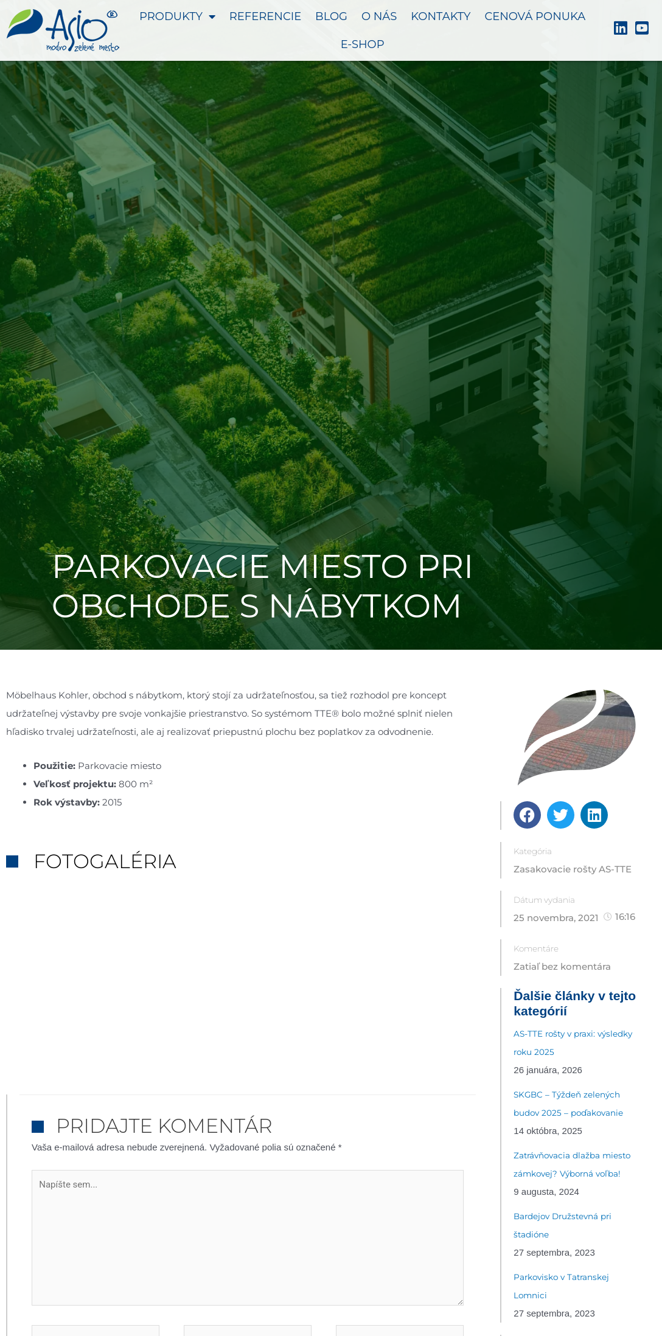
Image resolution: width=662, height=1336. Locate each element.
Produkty (177, 16)
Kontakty (440, 16)
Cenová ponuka (534, 16)
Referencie (265, 16)
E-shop (363, 44)
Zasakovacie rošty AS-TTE (573, 869)
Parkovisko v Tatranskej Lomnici (561, 1286)
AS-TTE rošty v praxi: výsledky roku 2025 (573, 1043)
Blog (331, 16)
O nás (379, 16)
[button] (527, 815)
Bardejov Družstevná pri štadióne (562, 1225)
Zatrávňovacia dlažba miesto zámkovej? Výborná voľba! (572, 1164)
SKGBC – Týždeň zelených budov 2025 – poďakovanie (568, 1104)
